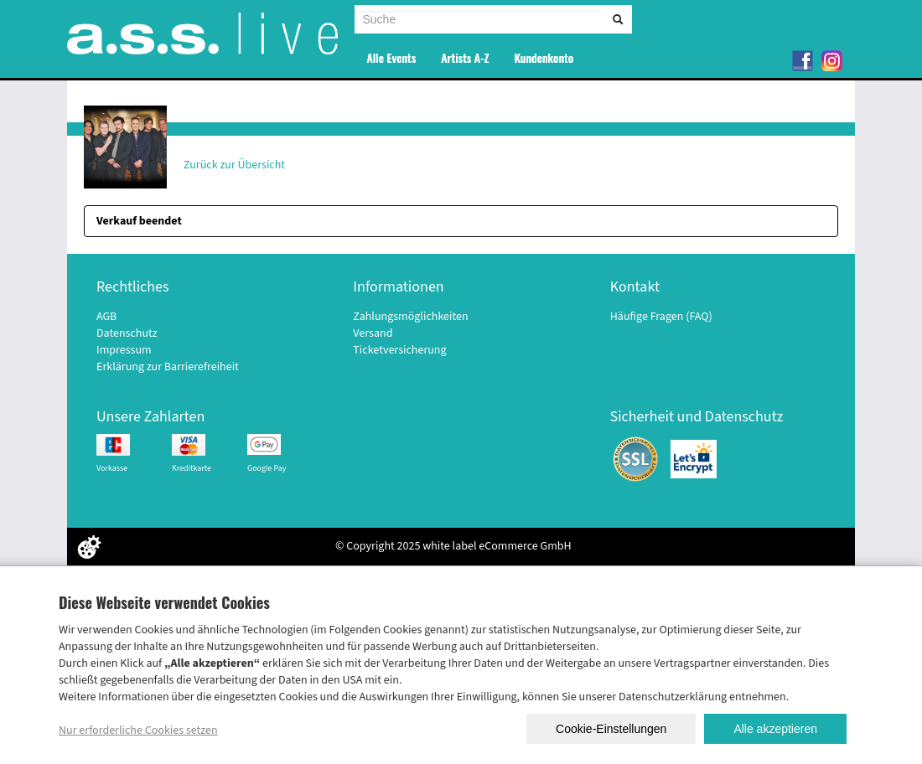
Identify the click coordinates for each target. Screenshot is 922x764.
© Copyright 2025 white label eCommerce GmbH (453, 546)
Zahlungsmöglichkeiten (410, 316)
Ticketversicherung (399, 350)
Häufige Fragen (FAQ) (661, 316)
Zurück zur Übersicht (234, 165)
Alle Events (392, 57)
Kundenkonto (543, 57)
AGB (106, 316)
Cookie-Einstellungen (611, 729)
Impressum (124, 350)
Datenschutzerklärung (673, 697)
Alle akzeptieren (775, 729)
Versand (372, 333)
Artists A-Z (465, 57)
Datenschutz (127, 333)
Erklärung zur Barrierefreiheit (167, 367)
